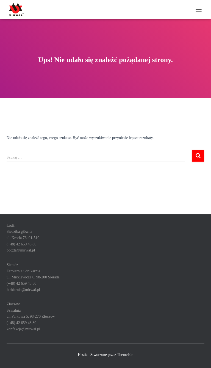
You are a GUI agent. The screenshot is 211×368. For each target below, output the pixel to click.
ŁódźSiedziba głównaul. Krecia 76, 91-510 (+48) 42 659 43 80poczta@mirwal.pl (23, 238)
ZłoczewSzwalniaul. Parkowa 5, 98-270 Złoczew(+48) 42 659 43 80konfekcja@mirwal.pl (31, 316)
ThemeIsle (125, 355)
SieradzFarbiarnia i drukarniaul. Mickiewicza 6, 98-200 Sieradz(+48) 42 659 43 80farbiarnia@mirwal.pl (33, 277)
